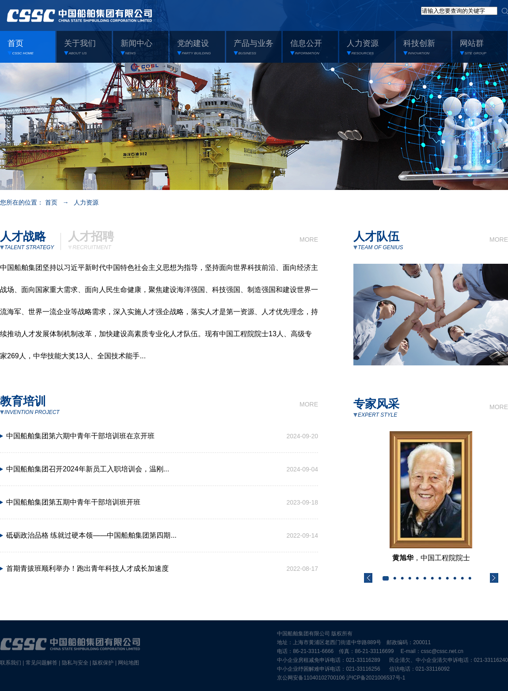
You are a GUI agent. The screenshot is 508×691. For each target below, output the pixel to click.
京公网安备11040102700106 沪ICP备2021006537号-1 (341, 678)
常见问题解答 (41, 663)
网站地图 (128, 663)
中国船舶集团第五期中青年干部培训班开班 (73, 502)
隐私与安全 (75, 663)
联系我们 (10, 663)
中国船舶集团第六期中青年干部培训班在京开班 (80, 436)
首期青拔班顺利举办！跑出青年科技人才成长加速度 (87, 568)
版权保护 (103, 663)
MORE (308, 239)
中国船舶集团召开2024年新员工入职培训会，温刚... (87, 469)
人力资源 (86, 202)
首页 (51, 202)
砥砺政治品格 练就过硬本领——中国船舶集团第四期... (91, 535)
